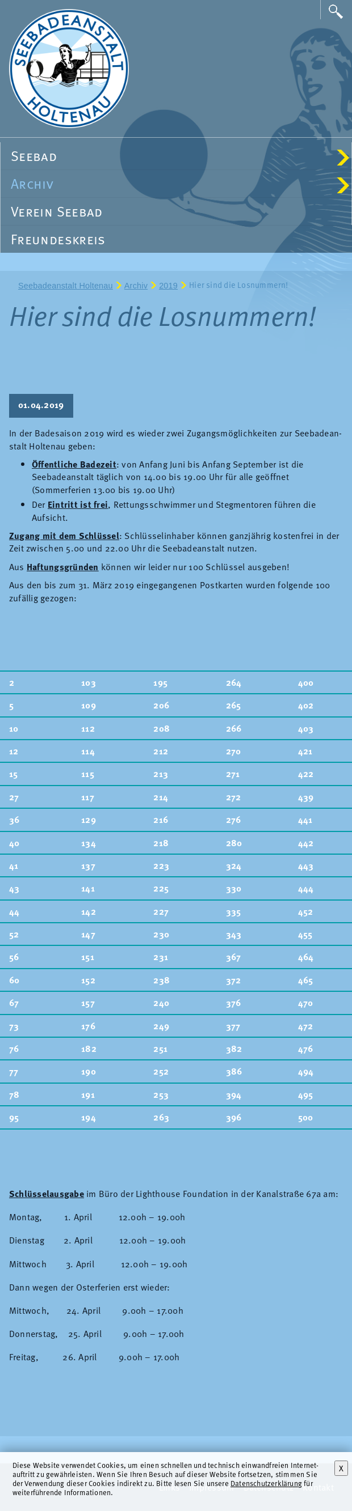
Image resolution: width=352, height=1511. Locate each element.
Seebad (180, 155)
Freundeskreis (58, 239)
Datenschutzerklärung (266, 1483)
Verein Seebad (57, 211)
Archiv (180, 183)
